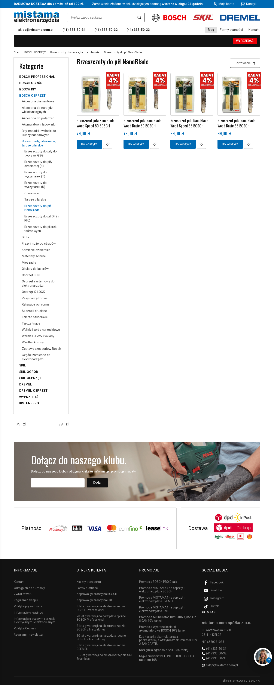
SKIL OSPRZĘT (30, 378)
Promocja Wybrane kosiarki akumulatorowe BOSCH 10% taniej (162, 628)
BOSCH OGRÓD (30, 83)
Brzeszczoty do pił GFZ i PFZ (41, 218)
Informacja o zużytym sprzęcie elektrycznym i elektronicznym (34, 620)
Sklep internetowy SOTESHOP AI (241, 680)
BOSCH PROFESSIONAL (37, 77)
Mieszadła (29, 262)
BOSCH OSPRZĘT (32, 95)
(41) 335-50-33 (138, 30)
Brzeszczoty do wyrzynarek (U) (35, 185)
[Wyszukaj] (139, 17)
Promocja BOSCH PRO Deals (158, 581)
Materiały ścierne (34, 256)
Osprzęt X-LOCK (33, 292)
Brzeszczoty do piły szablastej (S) (38, 164)
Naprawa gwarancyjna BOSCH (97, 594)
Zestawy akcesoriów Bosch (41, 349)
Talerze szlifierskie (35, 317)
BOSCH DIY (27, 89)
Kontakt (254, 30)
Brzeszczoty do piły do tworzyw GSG (40, 153)
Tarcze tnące (31, 323)
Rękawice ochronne (35, 304)
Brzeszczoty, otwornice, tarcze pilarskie (39, 143)
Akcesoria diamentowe (38, 101)
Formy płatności (231, 30)
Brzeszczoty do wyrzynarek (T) (35, 174)
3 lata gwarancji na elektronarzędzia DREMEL (101, 647)
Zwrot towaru (23, 594)
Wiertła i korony (33, 342)
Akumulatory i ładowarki (38, 124)
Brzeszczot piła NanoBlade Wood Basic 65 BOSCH (236, 123)
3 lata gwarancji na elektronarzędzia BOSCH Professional (101, 608)
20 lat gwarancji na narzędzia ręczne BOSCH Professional (101, 618)
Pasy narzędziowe (35, 298)
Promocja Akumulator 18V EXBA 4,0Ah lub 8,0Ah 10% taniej (167, 618)
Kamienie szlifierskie (36, 250)
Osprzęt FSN (31, 275)
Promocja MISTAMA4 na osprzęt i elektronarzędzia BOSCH (162, 589)
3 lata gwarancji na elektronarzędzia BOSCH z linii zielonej (101, 627)
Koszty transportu (89, 581)
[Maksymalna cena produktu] (61, 424)
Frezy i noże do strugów (39, 243)
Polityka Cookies (25, 628)
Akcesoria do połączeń (38, 118)
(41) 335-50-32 (106, 30)
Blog (211, 30)
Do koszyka (89, 144)
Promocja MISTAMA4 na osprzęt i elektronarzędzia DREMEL (162, 599)
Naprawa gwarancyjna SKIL (95, 600)
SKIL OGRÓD (28, 372)
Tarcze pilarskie (35, 199)
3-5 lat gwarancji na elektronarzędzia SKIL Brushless (105, 656)
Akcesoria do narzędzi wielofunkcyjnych (37, 110)
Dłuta (25, 237)
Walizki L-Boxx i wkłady (38, 336)
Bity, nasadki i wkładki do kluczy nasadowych (39, 133)
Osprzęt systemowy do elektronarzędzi (38, 283)
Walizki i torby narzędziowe (41, 330)
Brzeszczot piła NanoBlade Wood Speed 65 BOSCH (189, 123)
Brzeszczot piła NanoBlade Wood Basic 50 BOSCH (142, 123)
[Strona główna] (37, 17)
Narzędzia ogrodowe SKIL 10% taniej (163, 650)
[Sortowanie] (245, 63)
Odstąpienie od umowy (29, 588)
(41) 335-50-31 (74, 30)
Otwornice (31, 193)
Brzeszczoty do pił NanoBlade (37, 208)
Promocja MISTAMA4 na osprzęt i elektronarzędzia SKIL (162, 609)
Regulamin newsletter (28, 634)
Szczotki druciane (34, 311)
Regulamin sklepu (26, 600)
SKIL (22, 365)
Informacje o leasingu (28, 612)
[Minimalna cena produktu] (18, 424)
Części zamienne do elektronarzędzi (36, 357)
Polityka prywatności (28, 606)
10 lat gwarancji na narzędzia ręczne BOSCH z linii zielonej (101, 637)
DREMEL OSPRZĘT (33, 391)
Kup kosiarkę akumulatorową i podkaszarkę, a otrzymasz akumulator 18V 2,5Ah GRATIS (168, 640)
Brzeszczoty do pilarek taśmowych (40, 229)
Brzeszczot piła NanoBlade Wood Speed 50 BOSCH (96, 123)
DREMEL (25, 384)
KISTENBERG (29, 403)
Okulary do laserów (35, 269)
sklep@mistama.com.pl (36, 30)
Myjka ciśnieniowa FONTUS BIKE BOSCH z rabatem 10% (167, 657)
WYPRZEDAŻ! (245, 41)
